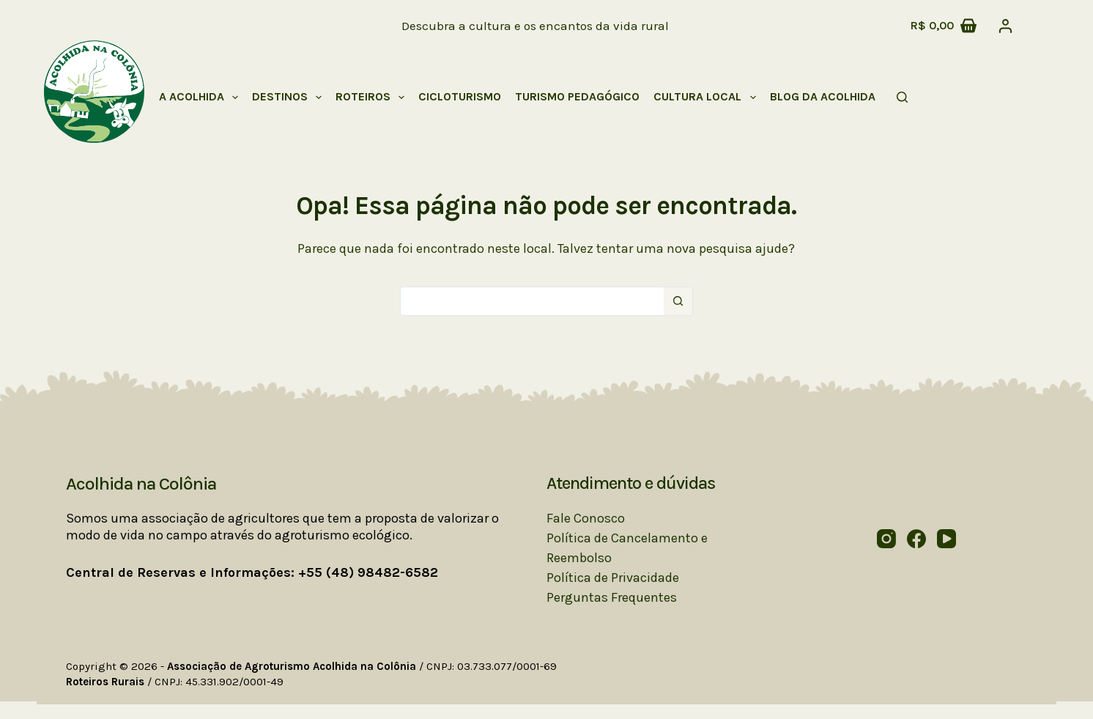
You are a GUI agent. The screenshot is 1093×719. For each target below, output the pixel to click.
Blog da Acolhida (822, 96)
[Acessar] (1005, 26)
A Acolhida (201, 97)
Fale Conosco (585, 518)
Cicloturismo (459, 96)
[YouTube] (946, 538)
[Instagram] (886, 538)
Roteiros (373, 97)
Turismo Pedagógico (577, 96)
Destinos (289, 97)
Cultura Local (707, 97)
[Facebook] (916, 538)
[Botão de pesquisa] (678, 301)
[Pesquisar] (902, 97)
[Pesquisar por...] (532, 301)
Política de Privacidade (612, 577)
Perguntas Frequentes (611, 597)
